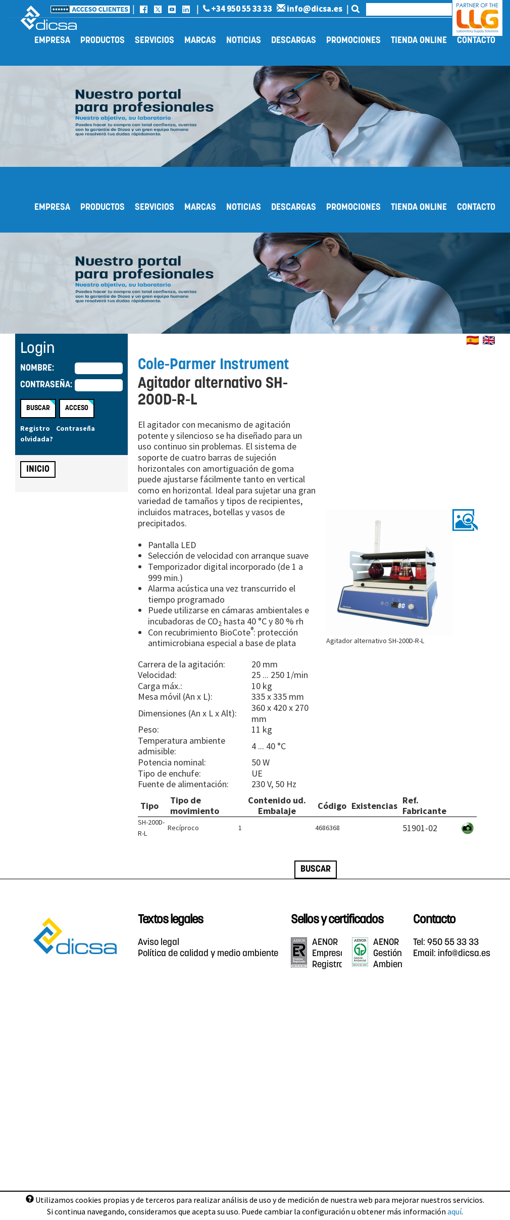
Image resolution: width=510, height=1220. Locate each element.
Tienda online (419, 41)
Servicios (154, 41)
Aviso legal (158, 942)
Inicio (37, 469)
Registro (35, 428)
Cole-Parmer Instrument (213, 365)
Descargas (293, 41)
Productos (102, 41)
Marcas (200, 41)
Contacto (476, 41)
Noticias (243, 41)
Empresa (52, 41)
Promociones (353, 41)
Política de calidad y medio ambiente (208, 954)
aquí (454, 1211)
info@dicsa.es (309, 8)
